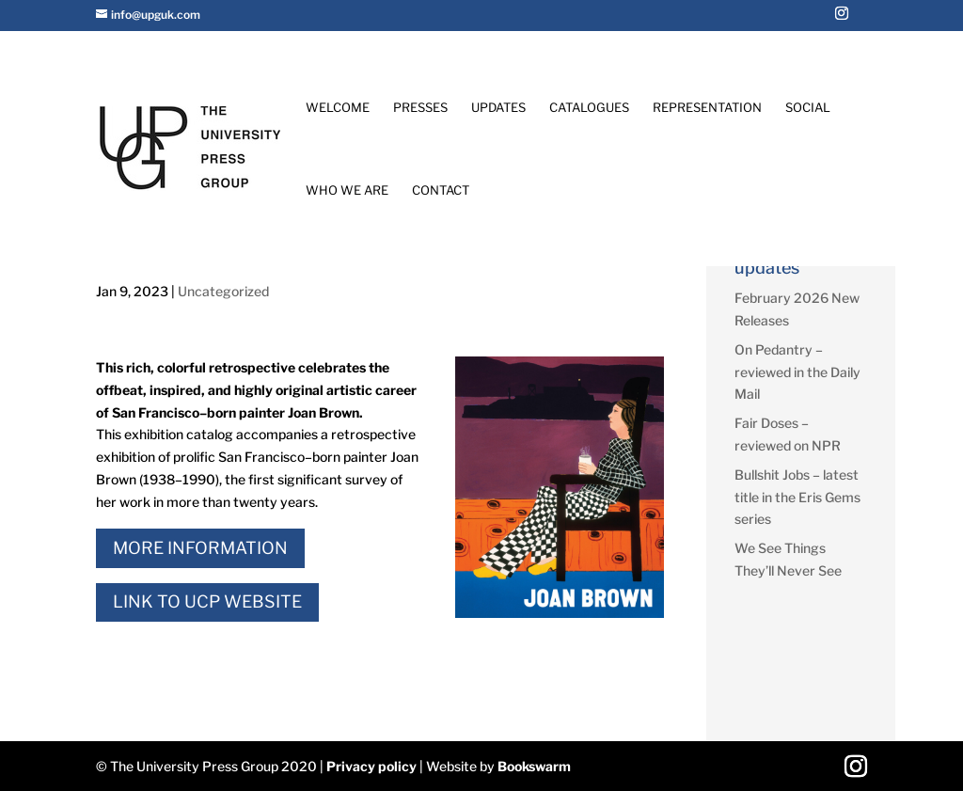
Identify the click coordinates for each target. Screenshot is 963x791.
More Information (200, 548)
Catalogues (589, 108)
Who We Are (347, 190)
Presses (420, 108)
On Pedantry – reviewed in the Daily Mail (797, 372)
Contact (440, 190)
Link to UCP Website (207, 601)
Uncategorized (223, 291)
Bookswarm (534, 766)
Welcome (338, 108)
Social (807, 108)
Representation (707, 108)
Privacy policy (371, 766)
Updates (498, 108)
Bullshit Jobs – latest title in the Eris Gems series (797, 497)
